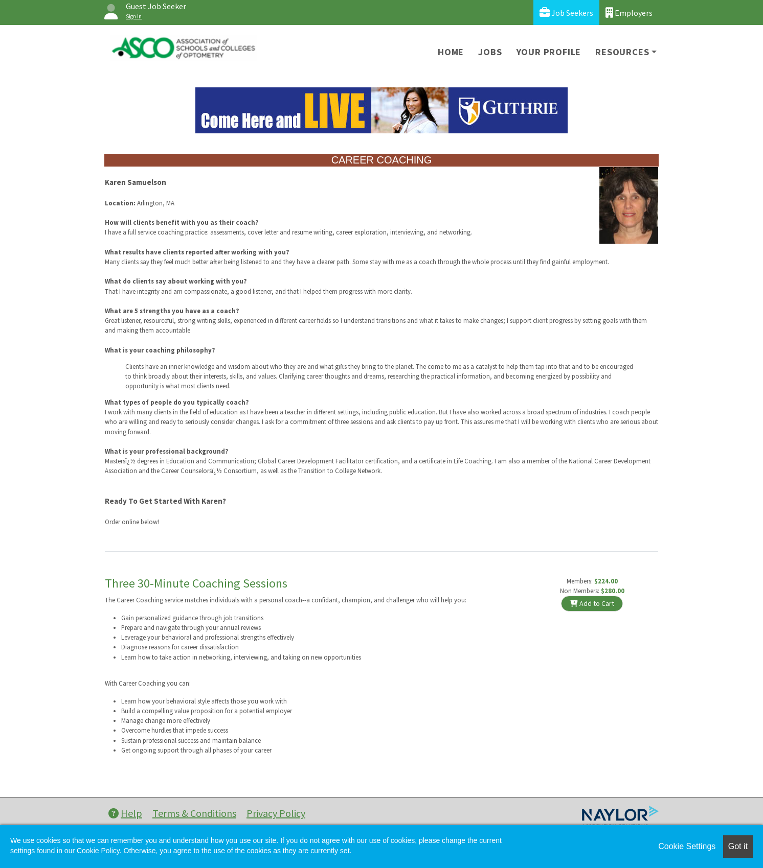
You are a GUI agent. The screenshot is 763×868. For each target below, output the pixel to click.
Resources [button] (622, 52)
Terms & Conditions (194, 813)
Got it (738, 846)
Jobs (490, 52)
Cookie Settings (686, 846)
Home (451, 52)
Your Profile (549, 52)
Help (125, 813)
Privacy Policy (275, 813)
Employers (629, 12)
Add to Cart (592, 603)
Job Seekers (566, 12)
